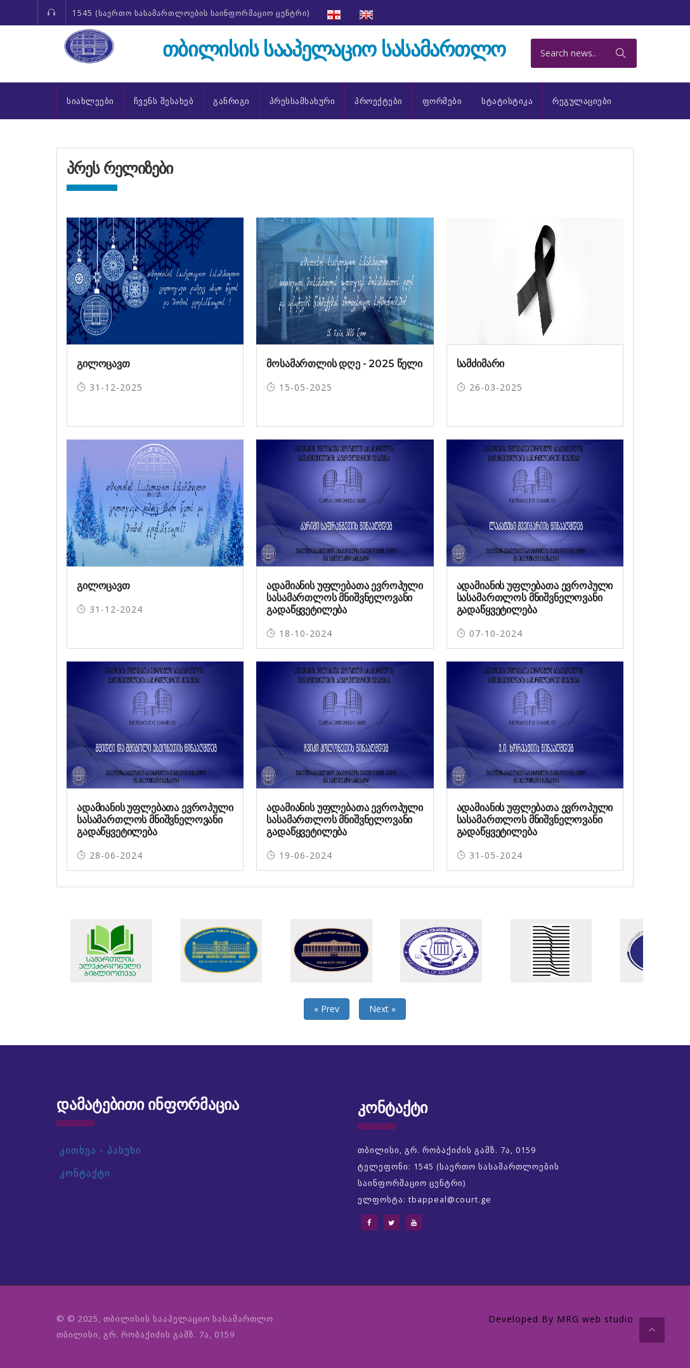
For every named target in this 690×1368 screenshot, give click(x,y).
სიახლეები (90, 101)
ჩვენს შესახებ (164, 101)
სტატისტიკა (507, 101)
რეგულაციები (582, 101)
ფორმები (442, 101)
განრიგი (231, 101)
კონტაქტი (85, 1173)
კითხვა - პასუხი (100, 1150)
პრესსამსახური (302, 101)
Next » (382, 1009)
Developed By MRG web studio (561, 1319)
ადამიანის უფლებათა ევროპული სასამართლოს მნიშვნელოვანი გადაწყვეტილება (344, 598)
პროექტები (379, 101)
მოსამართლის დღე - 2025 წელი (344, 364)
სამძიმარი (481, 364)
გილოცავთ (103, 364)
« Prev (326, 1009)
